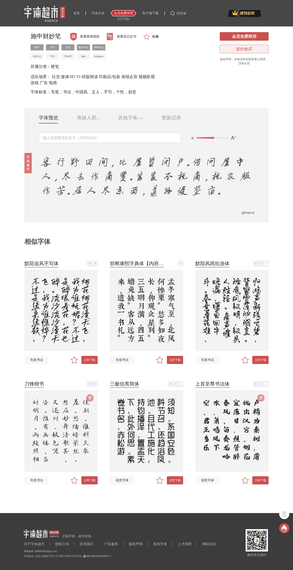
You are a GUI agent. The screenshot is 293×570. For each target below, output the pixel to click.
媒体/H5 (68, 76)
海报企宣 (129, 76)
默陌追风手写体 (41, 263)
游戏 (35, 83)
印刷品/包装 (109, 76)
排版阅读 (90, 76)
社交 (56, 76)
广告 (44, 83)
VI (78, 76)
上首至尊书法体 (212, 384)
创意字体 (122, 480)
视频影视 (147, 76)
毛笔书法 (36, 360)
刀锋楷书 (34, 384)
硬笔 (55, 66)
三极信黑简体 (124, 384)
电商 (53, 83)
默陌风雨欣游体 (212, 263)
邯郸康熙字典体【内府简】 (139, 263)
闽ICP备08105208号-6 (98, 556)
